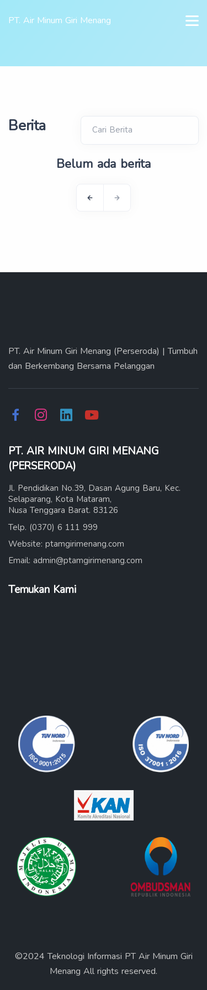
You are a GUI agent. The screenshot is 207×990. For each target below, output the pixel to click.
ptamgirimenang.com (84, 543)
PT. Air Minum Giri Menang (59, 20)
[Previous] (90, 197)
